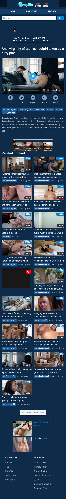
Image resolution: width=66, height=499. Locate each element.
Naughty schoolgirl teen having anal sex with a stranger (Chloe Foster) (48, 287)
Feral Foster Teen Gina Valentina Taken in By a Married (49, 259)
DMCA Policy (40, 462)
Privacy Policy (40, 467)
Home (12, 11)
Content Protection (43, 484)
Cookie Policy (40, 471)
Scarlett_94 (10, 376)
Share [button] (44, 99)
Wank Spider (11, 475)
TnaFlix (8, 467)
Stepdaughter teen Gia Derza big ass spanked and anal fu (47, 175)
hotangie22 (10, 404)
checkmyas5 (10, 109)
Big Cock (29, 109)
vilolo (7, 236)
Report (33, 99)
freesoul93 (42, 320)
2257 (36, 479)
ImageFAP (10, 462)
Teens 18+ (39, 109)
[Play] (5, 90)
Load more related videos (33, 413)
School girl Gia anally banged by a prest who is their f (17, 371)
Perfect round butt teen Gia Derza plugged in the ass (47, 343)
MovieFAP (10, 479)
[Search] (60, 18)
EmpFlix (9, 471)
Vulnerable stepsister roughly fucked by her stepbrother (15, 175)
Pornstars (31, 11)
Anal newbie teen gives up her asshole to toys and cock (48, 203)
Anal (21, 109)
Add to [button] (55, 99)
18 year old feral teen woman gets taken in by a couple (47, 371)
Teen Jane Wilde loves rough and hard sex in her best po (15, 203)
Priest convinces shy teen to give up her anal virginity (15, 399)
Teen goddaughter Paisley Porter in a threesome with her (16, 259)
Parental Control (41, 488)
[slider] (24, 90)
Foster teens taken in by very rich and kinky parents (15, 343)
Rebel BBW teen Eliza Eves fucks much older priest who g (48, 231)
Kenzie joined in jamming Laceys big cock (13, 231)
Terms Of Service (42, 475)
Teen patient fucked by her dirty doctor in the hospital (16, 315)
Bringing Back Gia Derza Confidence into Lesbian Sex (47, 315)
